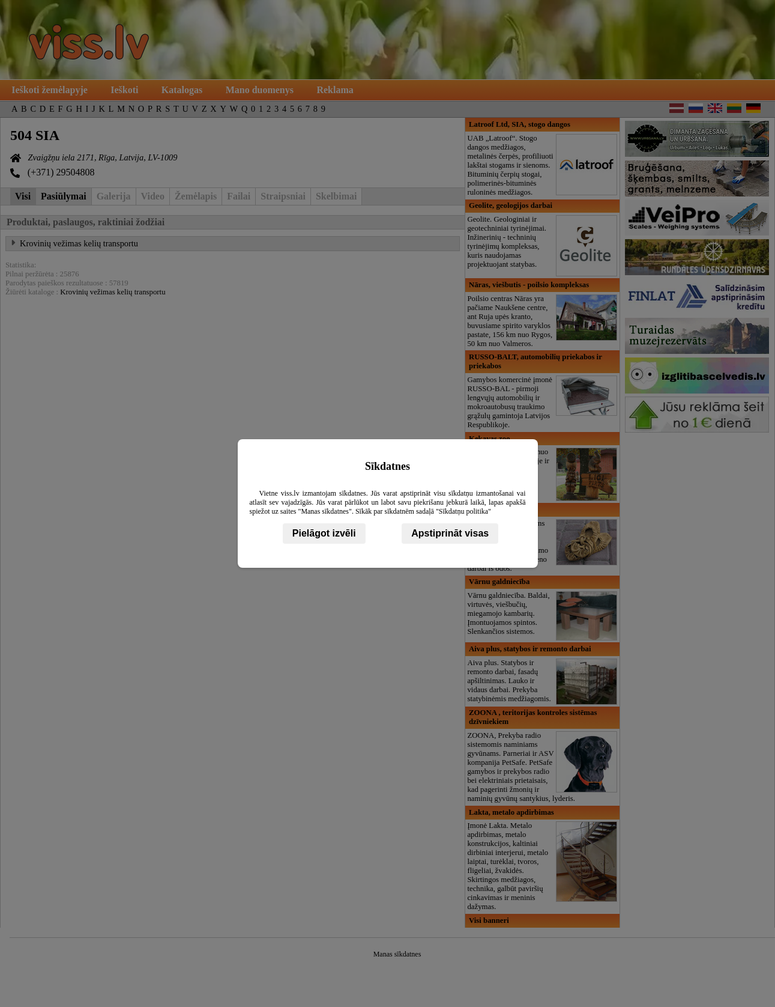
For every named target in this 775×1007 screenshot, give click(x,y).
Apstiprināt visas (450, 533)
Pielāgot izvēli (324, 533)
